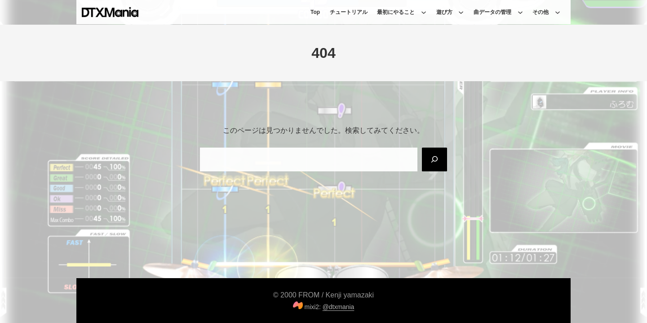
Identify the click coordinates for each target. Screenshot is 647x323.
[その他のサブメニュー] (557, 12)
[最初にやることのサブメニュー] (423, 12)
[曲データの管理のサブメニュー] (520, 12)
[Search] (434, 159)
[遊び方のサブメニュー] (461, 12)
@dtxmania (339, 306)
